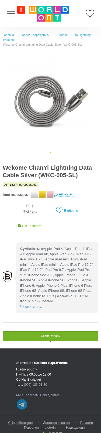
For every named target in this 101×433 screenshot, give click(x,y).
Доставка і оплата (56, 423)
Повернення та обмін (39, 428)
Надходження (76, 428)
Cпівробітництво (20, 423)
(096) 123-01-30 (35, 385)
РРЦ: (30, 206)
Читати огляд (30, 306)
